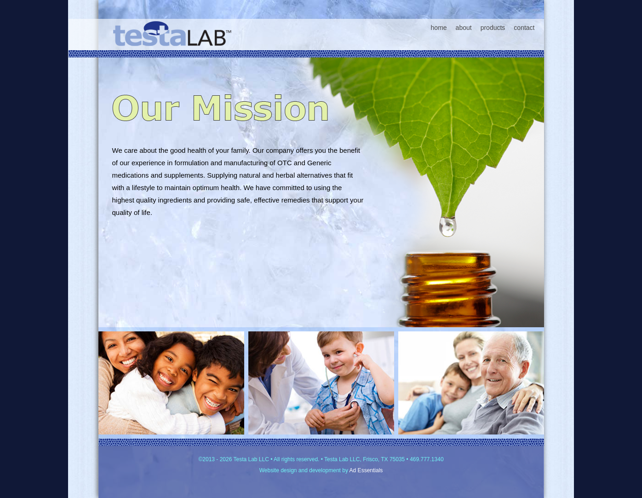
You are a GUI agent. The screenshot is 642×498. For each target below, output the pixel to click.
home (439, 27)
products (493, 27)
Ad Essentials (366, 470)
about (464, 27)
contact (524, 27)
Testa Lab (172, 33)
